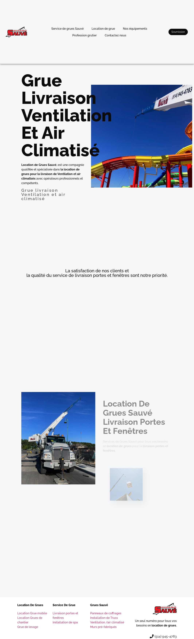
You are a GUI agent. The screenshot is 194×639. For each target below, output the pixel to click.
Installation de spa (65, 622)
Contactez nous (115, 35)
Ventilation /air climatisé (107, 622)
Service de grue (64, 605)
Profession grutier (84, 35)
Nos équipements (135, 28)
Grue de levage (27, 627)
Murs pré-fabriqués (103, 627)
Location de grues (30, 605)
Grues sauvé (99, 605)
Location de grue (103, 28)
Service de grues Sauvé (67, 28)
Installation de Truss (104, 618)
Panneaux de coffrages (105, 613)
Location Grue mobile (32, 613)
